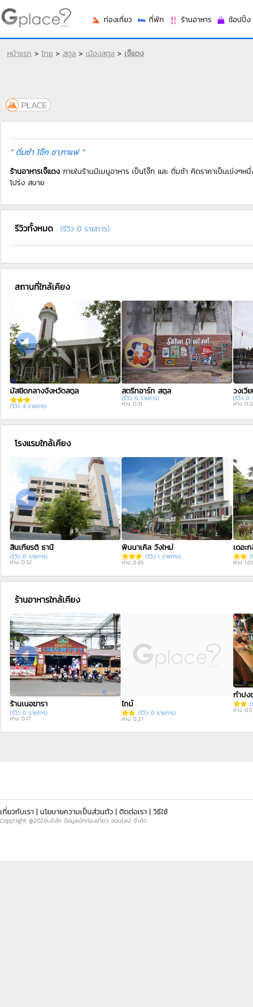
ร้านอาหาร (190, 19)
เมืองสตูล (100, 53)
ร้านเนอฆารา (29, 703)
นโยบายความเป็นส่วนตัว (76, 811)
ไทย (47, 53)
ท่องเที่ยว (111, 19)
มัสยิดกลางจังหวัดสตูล (44, 390)
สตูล (69, 53)
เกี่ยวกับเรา (17, 811)
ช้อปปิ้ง (233, 19)
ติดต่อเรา (133, 811)
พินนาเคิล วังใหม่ (147, 547)
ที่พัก (150, 19)
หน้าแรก (19, 53)
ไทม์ (127, 703)
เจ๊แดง (134, 53)
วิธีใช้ (160, 811)
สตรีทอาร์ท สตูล (146, 390)
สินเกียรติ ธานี (32, 547)
